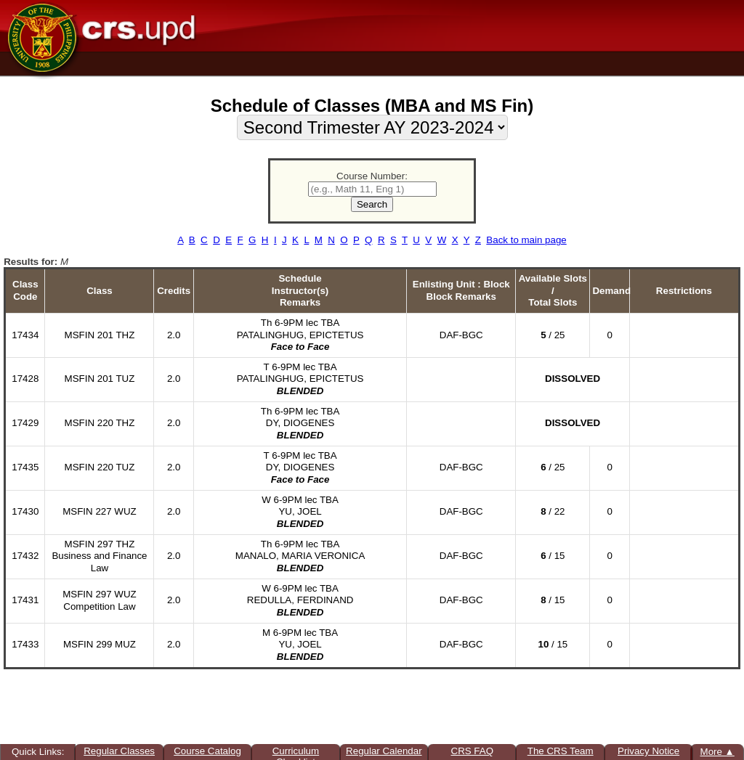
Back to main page (526, 239)
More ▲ (717, 751)
